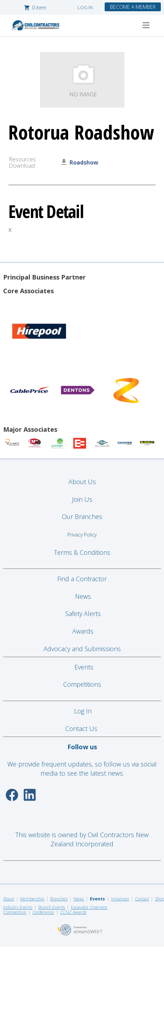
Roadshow (84, 162)
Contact (142, 899)
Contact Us (82, 728)
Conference (43, 912)
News (83, 596)
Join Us (82, 499)
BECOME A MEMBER (133, 7)
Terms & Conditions (82, 552)
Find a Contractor (82, 579)
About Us (82, 481)
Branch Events (51, 907)
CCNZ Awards (73, 912)
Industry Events (17, 907)
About (8, 899)
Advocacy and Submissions (82, 648)
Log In (83, 711)
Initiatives (120, 899)
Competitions (82, 684)
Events (83, 667)
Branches (58, 899)
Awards (82, 631)
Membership (32, 899)
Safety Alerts (83, 613)
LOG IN (85, 7)
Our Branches (82, 516)
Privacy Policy (82, 534)
